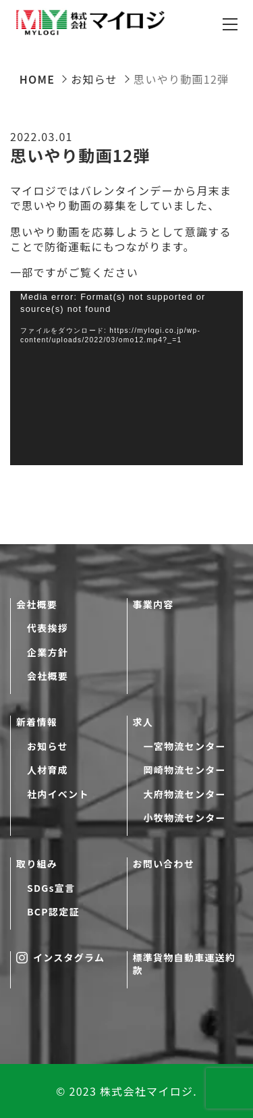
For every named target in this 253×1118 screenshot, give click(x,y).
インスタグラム (60, 957)
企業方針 (47, 652)
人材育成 (47, 770)
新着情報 (36, 722)
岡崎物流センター (185, 770)
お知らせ (47, 746)
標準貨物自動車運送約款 (184, 964)
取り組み (36, 863)
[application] (126, 378)
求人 (143, 722)
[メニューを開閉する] (230, 24)
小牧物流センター (185, 817)
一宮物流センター (185, 746)
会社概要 (36, 604)
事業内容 (153, 604)
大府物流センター (185, 794)
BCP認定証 (53, 911)
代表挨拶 (47, 628)
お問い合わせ (164, 863)
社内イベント (58, 794)
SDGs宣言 (51, 888)
